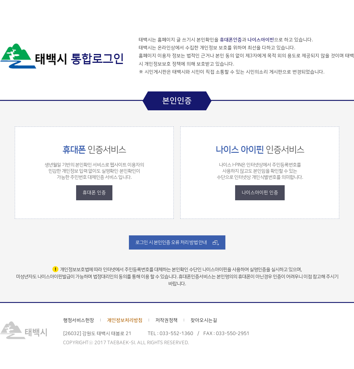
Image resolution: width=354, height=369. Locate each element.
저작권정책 (166, 320)
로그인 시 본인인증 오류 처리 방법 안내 (171, 242)
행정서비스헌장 (78, 320)
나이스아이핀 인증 (260, 192)
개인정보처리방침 (124, 320)
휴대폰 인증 (94, 192)
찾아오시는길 (204, 320)
